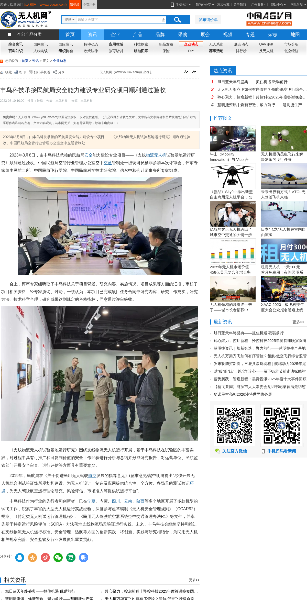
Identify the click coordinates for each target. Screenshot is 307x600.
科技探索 (141, 44)
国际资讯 (66, 44)
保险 (166, 51)
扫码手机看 (42, 72)
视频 (227, 34)
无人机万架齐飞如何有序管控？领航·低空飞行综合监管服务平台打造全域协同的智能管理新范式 (262, 89)
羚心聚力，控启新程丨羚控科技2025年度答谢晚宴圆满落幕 (155, 591)
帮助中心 (277, 4)
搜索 (177, 20)
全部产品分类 (29, 34)
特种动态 (91, 44)
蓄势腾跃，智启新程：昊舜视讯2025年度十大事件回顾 (260, 379)
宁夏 (91, 501)
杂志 (272, 34)
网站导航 (297, 4)
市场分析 (291, 44)
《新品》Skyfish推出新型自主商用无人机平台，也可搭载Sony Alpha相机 (231, 197)
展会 (205, 34)
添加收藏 (223, 4)
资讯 (92, 34)
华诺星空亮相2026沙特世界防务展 (243, 394)
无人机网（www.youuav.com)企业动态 (126, 72)
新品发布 (166, 44)
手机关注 (181, 4)
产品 (137, 34)
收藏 (8, 72)
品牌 (160, 34)
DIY (191, 51)
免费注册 (89, 4)
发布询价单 (208, 19)
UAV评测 (266, 44)
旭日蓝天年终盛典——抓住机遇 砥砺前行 (40, 591)
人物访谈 (41, 51)
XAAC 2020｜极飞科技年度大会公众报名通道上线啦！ (282, 309)
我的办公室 (203, 4)
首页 (70, 34)
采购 (182, 34)
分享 (61, 72)
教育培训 (116, 51)
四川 (116, 501)
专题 (250, 34)
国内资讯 (41, 44)
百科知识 (15, 51)
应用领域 (116, 44)
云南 (128, 501)
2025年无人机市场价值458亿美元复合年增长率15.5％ (230, 272)
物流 (150, 155)
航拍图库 (141, 51)
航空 (92, 475)
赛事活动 (216, 51)
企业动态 (191, 44)
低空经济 (291, 51)
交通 (108, 163)
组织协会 (66, 51)
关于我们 (240, 4)
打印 (22, 72)
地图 (295, 34)
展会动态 (241, 44)
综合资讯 (15, 44)
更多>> (194, 580)
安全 (88, 155)
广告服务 (257, 4)
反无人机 (266, 51)
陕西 (140, 501)
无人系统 (216, 44)
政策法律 (91, 51)
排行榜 (241, 51)
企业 (115, 34)
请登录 (74, 4)
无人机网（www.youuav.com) (45, 4)
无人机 (160, 155)
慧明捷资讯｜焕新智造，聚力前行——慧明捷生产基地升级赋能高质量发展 (262, 105)
